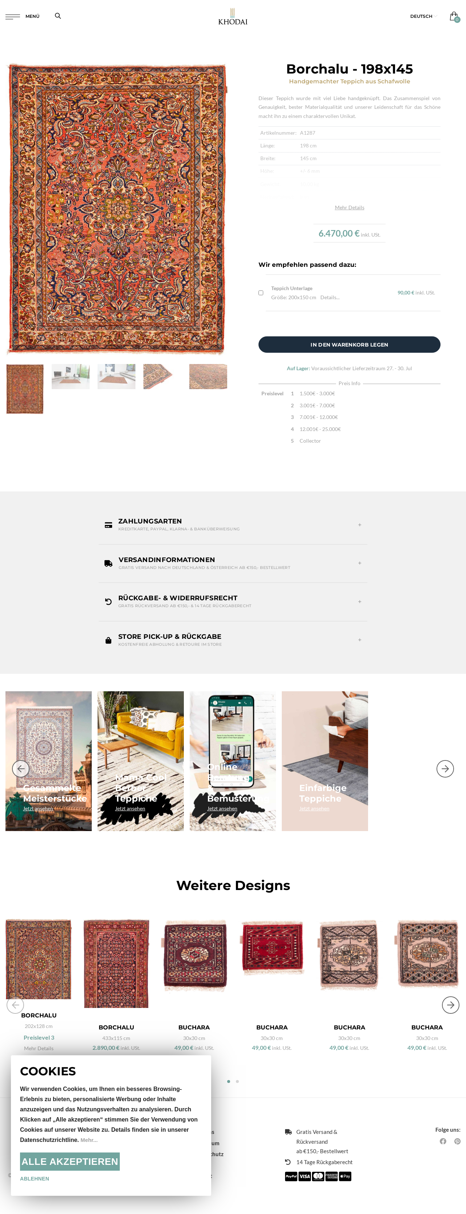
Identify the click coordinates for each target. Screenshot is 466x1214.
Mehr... (89, 1140)
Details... (330, 297)
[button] (424, 18)
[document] (111, 1125)
